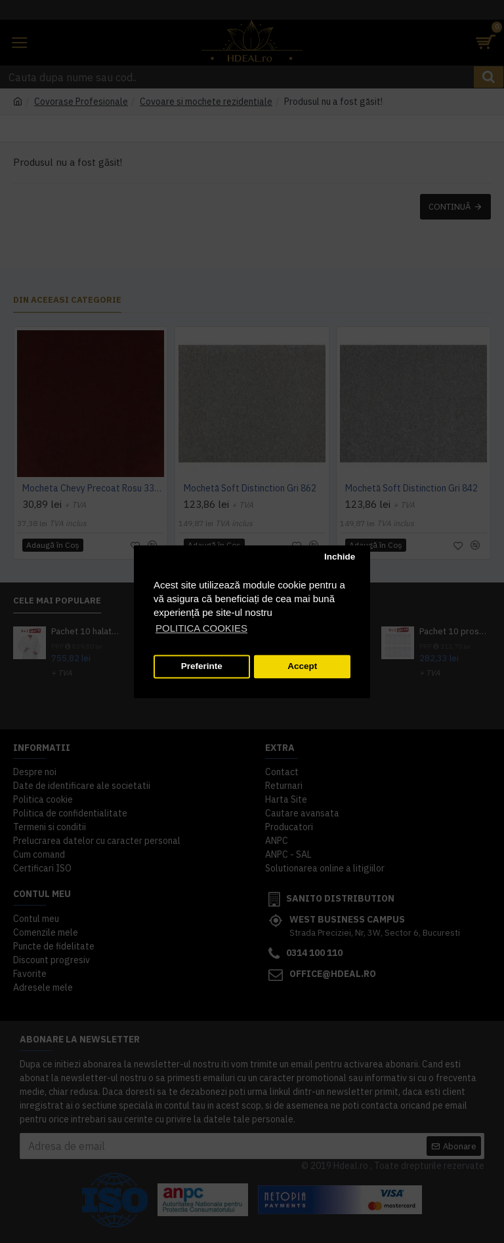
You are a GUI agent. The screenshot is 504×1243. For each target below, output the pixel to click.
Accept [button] (302, 667)
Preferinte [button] (201, 667)
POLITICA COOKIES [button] (201, 628)
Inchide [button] (339, 557)
